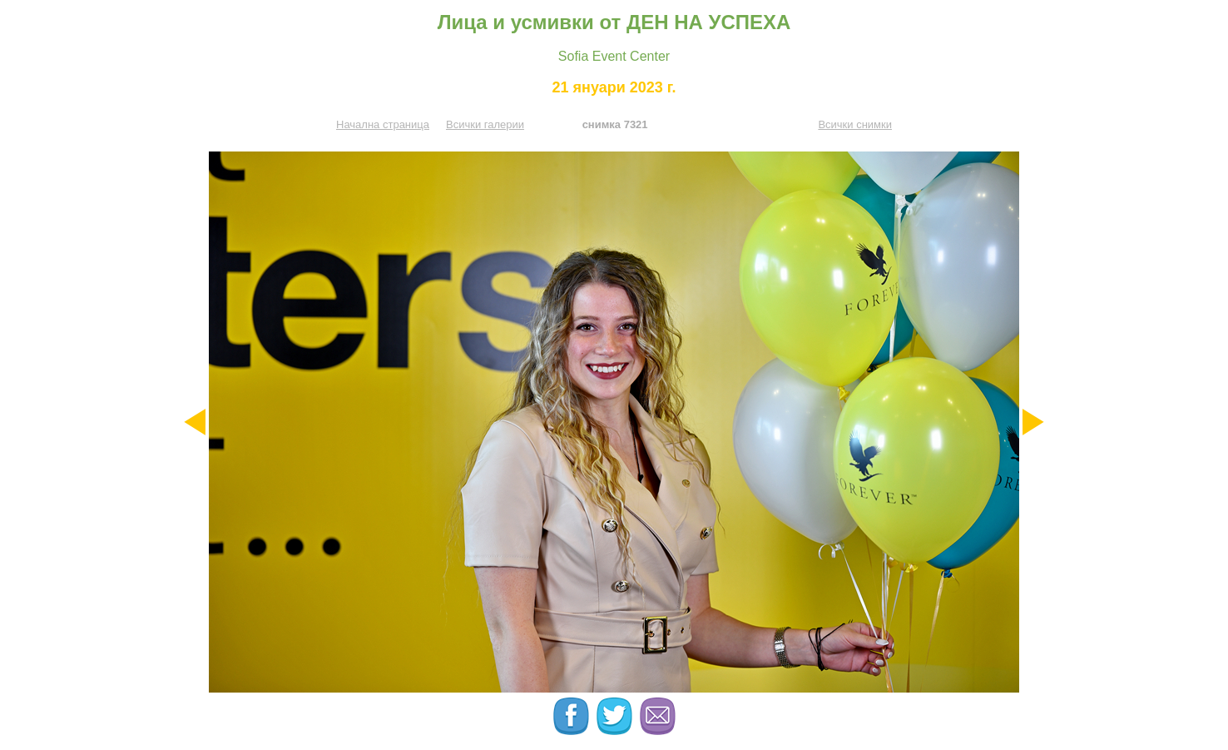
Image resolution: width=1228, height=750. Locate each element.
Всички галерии (485, 124)
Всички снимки (855, 124)
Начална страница (382, 124)
